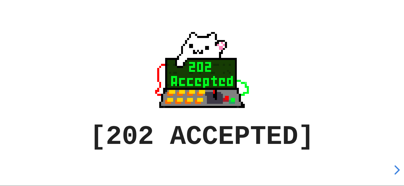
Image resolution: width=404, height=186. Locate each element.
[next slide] (396, 170)
